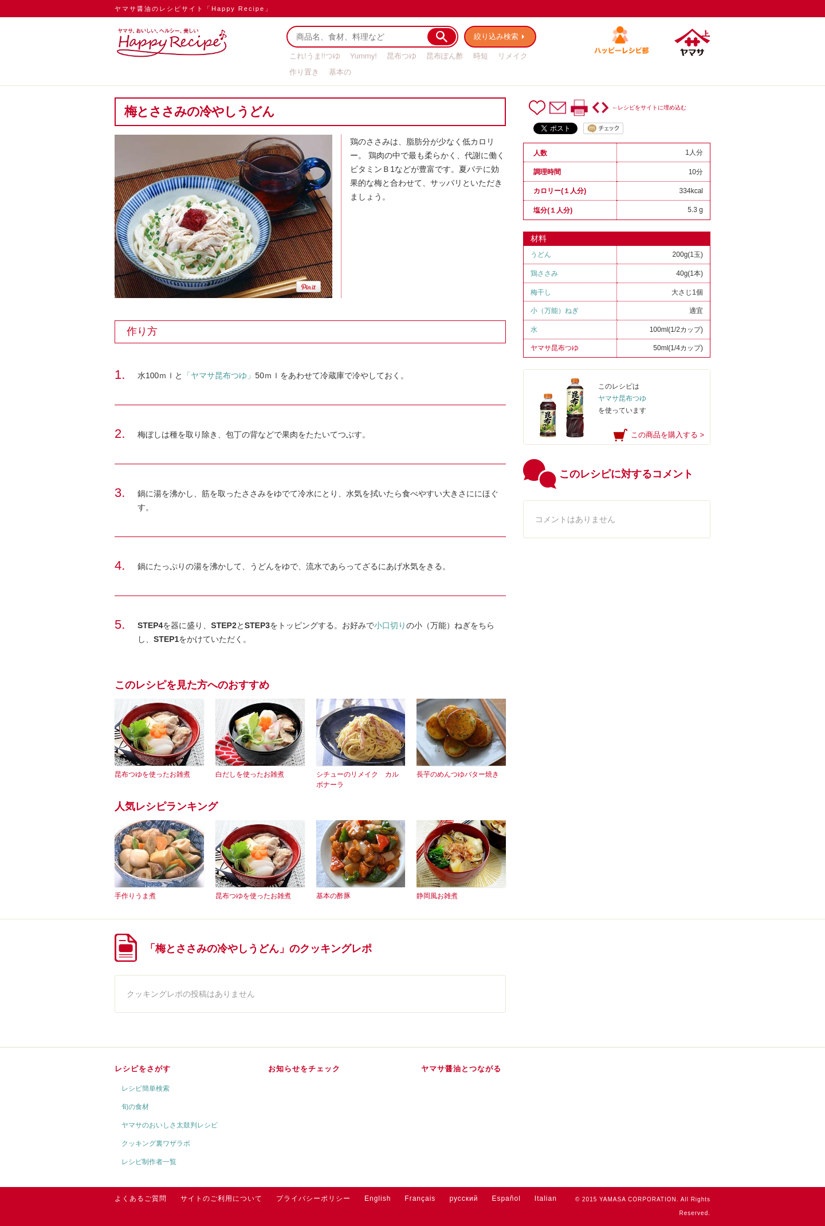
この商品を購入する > (667, 434)
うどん (541, 254)
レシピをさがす (143, 1068)
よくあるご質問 (141, 1198)
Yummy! (363, 56)
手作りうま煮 (135, 896)
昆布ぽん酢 (444, 56)
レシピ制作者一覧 (148, 1162)
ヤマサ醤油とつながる (461, 1068)
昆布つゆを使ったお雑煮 (152, 774)
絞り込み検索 (496, 36)
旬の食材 (135, 1107)
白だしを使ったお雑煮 (249, 774)
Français (419, 1198)
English (377, 1198)
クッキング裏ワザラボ (155, 1143)
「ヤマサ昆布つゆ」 (219, 375)
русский (463, 1198)
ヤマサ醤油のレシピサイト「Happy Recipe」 (193, 8)
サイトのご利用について (221, 1198)
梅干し (541, 292)
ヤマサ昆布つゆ (555, 348)
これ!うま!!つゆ (314, 56)
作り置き (304, 72)
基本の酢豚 (333, 896)
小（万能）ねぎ (555, 311)
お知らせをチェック (304, 1068)
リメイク (513, 56)
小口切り (390, 625)
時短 (480, 56)
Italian (546, 1198)
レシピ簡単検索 (145, 1088)
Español (506, 1198)
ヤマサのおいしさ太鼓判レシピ (169, 1125)
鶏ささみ (544, 273)
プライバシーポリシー (313, 1198)
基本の (340, 72)
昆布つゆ (402, 56)
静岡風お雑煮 (437, 896)
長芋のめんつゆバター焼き (458, 774)
